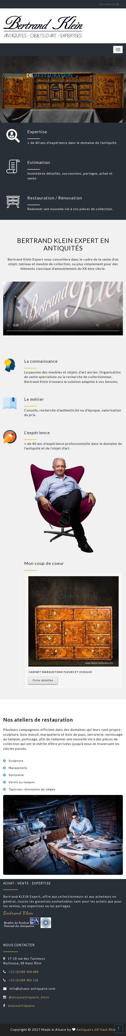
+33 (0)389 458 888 (24, 972)
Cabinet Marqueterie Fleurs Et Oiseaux (60, 672)
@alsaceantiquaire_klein (29, 997)
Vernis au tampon (22, 782)
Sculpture (16, 760)
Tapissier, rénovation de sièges (32, 789)
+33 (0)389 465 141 (24, 980)
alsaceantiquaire (21, 1005)
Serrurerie (16, 775)
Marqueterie (18, 767)
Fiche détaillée (43, 680)
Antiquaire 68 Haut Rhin (96, 1029)
